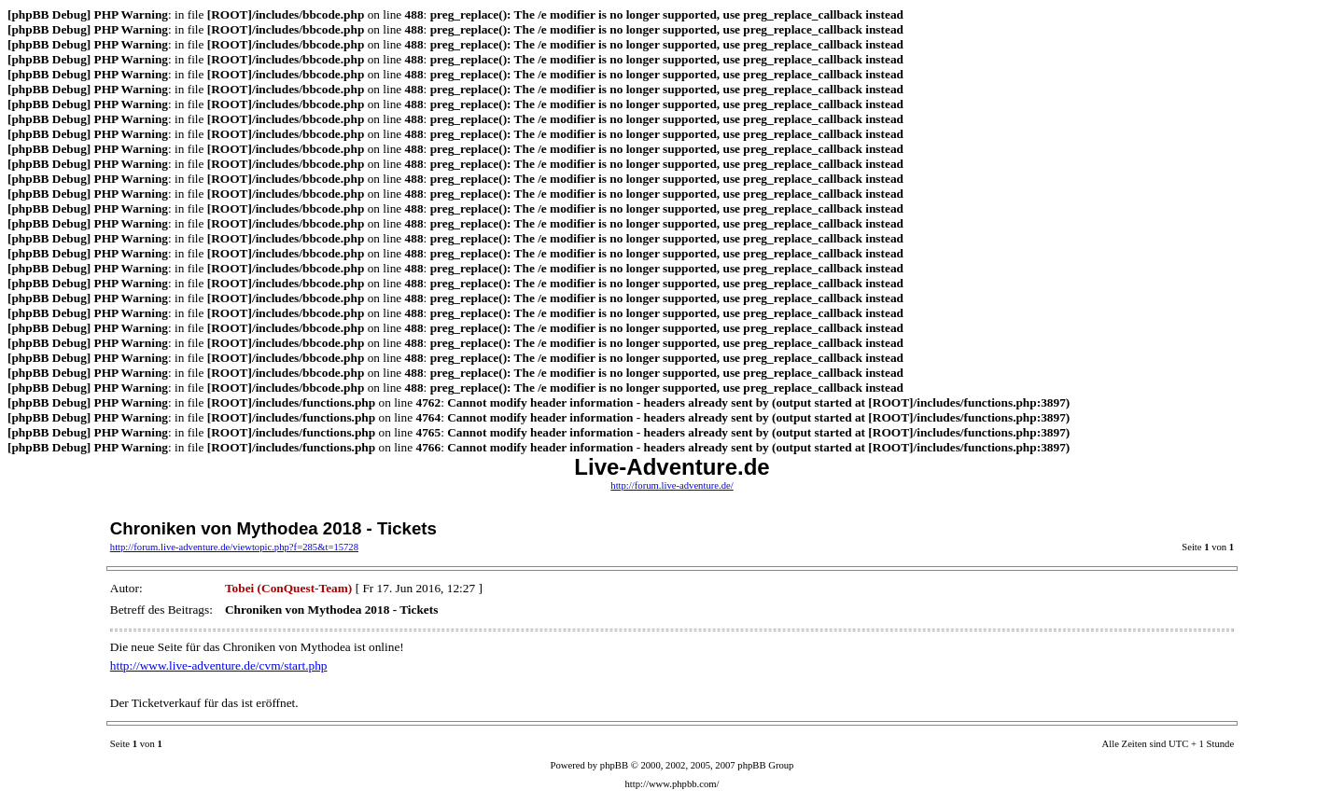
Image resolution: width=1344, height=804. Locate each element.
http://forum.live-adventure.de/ (671, 485)
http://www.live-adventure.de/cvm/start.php (219, 665)
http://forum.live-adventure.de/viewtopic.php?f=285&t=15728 (234, 547)
